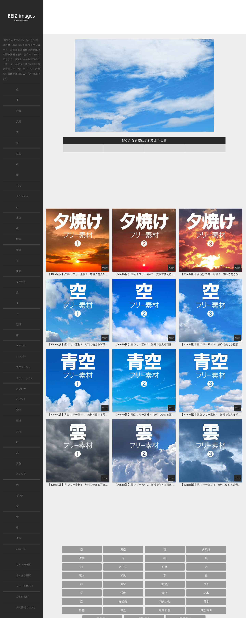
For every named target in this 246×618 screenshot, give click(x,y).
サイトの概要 (23, 564)
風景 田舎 (164, 610)
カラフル (21, 346)
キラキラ (21, 282)
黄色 (18, 463)
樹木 (206, 592)
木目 (18, 217)
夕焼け (36, 49)
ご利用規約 (22, 596)
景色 (81, 610)
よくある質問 (23, 575)
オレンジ (21, 474)
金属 (18, 249)
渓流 (123, 592)
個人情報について (25, 607)
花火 (81, 575)
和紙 (18, 239)
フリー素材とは (24, 586)
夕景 (81, 558)
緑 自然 (123, 601)
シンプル (21, 356)
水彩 (18, 271)
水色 (18, 538)
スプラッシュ (23, 367)
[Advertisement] (144, 18)
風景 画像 (206, 610)
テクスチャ (22, 196)
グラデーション (24, 378)
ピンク (19, 495)
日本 (206, 601)
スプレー (21, 388)
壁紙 (18, 420)
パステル (21, 549)
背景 (18, 410)
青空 (123, 549)
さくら (123, 566)
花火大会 (164, 601)
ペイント (21, 399)
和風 (123, 575)
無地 (18, 431)
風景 (123, 610)
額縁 (18, 324)
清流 (164, 592)
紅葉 (164, 566)
